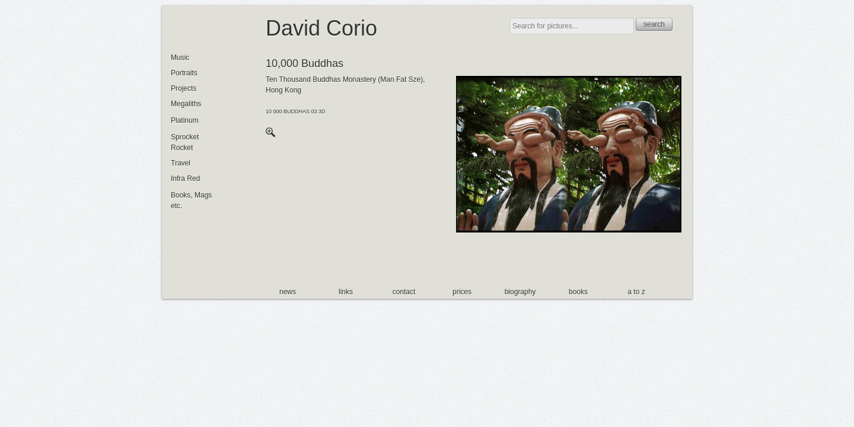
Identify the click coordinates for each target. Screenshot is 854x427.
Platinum (185, 120)
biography (520, 292)
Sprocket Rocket (185, 142)
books (578, 292)
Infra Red (185, 178)
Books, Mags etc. (191, 200)
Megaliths (186, 104)
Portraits (184, 73)
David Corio (321, 28)
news (287, 292)
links (346, 292)
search (654, 24)
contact (404, 292)
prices (462, 292)
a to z (636, 292)
